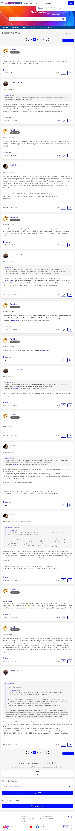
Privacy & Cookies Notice (28, 818)
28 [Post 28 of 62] (6, 617)
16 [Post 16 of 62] (5, 72)
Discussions (28, 3)
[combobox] (41, 19)
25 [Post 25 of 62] (5, 435)
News (37, 3)
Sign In (71, 3)
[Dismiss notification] (72, 8)
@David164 (8, 95)
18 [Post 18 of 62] (5, 155)
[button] (71, 49)
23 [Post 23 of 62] (5, 360)
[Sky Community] (13, 3)
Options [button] (68, 33)
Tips (42, 3)
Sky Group (24, 821)
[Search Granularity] (15, 19)
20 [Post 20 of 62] (6, 245)
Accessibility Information (46, 818)
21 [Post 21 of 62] (5, 294)
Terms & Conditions (48, 816)
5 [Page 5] (43, 39)
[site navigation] (2, 3)
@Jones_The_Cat (10, 527)
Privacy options (26, 816)
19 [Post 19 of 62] (5, 207)
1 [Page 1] (31, 39)
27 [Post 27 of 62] (5, 580)
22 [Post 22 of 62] (5, 329)
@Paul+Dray (9, 281)
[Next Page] (47, 39)
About (48, 3)
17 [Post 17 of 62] (5, 120)
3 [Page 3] (37, 39)
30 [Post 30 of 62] (6, 744)
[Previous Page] (27, 39)
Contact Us (50, 820)
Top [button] (71, 817)
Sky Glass (37, 12)
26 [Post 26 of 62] (6, 505)
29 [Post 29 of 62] (6, 661)
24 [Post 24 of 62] (6, 405)
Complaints (25, 820)
